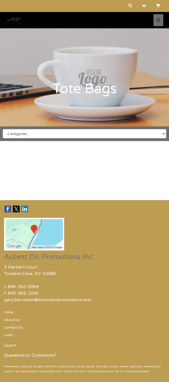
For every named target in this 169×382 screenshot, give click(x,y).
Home (9, 312)
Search (10, 345)
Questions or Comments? (30, 355)
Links (8, 335)
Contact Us (13, 327)
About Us (12, 320)
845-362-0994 (23, 286)
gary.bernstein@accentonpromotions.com (47, 299)
